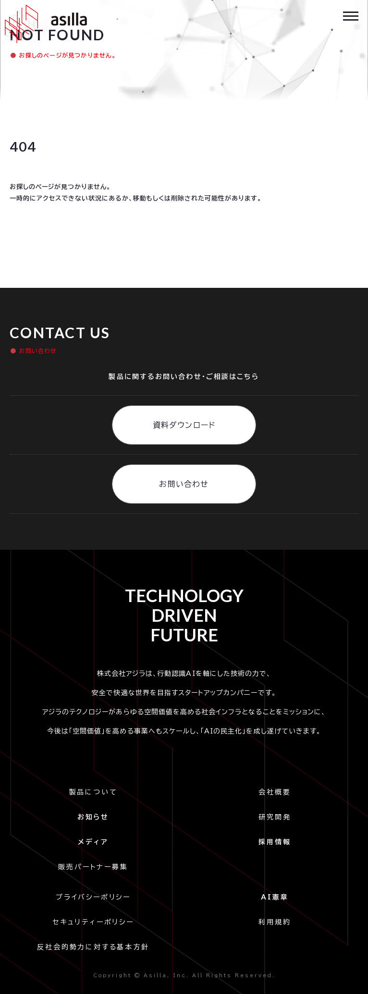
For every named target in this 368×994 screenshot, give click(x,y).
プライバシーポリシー (96, 897)
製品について (93, 792)
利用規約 (274, 922)
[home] (43, 24)
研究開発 (274, 817)
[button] (350, 15)
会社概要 (274, 792)
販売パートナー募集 (93, 867)
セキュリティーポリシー (93, 922)
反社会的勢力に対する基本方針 (93, 947)
